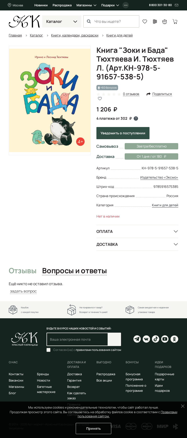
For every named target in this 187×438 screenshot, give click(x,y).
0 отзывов (131, 94)
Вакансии (16, 380)
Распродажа (62, 5)
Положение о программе (136, 388)
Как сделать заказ (76, 395)
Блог (12, 393)
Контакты (16, 374)
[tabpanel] (93, 287)
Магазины (84, 5)
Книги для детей (165, 205)
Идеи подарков (162, 388)
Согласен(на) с (87, 350)
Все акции (104, 380)
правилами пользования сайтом (98, 350)
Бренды (43, 374)
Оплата (104, 231)
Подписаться (114, 339)
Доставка (107, 244)
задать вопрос (23, 291)
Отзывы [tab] (22, 270)
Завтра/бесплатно (152, 146)
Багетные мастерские (46, 389)
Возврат (73, 386)
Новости (43, 380)
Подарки (108, 5)
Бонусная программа (134, 376)
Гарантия (74, 380)
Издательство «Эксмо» (159, 177)
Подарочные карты (164, 376)
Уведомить (123, 133)
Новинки (41, 5)
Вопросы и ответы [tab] (74, 270)
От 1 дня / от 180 (145, 156)
